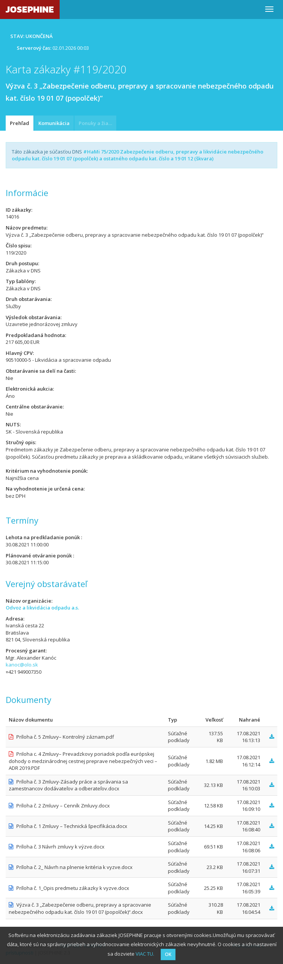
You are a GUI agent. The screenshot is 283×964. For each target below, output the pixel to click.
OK (168, 954)
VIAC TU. (145, 953)
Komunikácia (54, 123)
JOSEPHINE (30, 9)
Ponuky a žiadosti (97, 123)
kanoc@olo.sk (22, 664)
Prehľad (19, 123)
